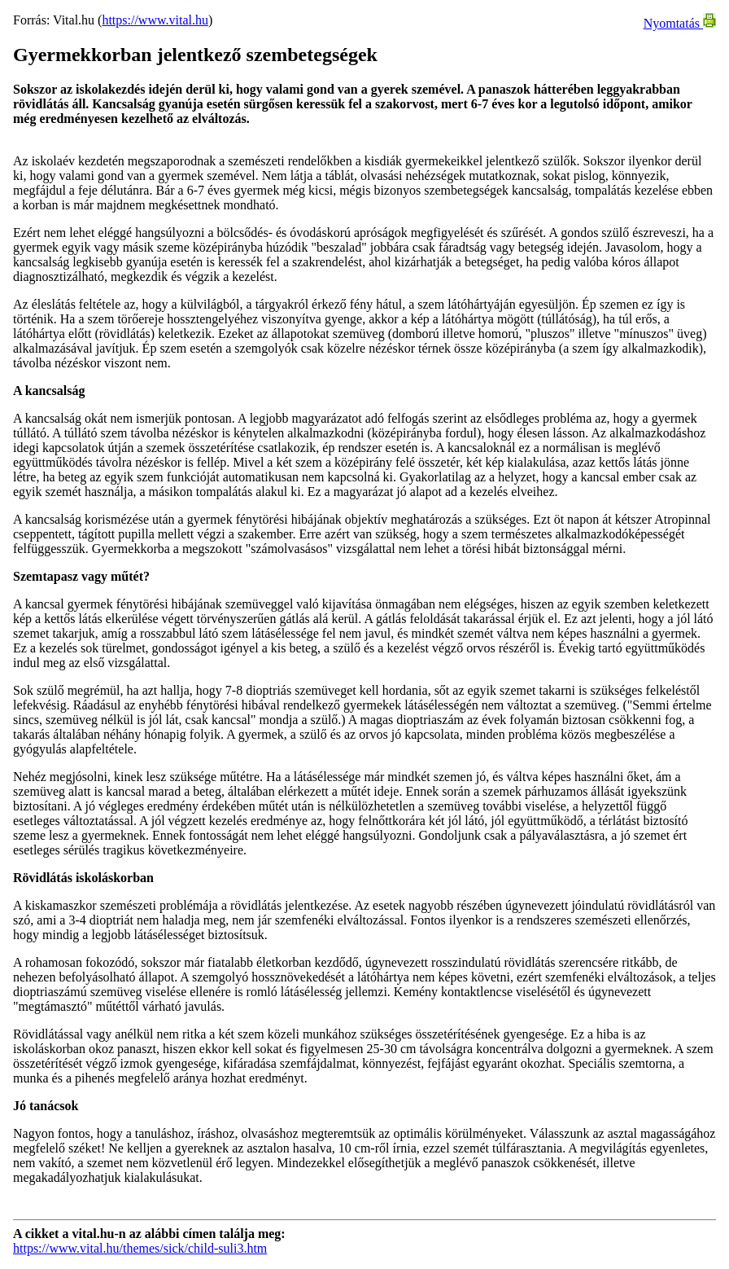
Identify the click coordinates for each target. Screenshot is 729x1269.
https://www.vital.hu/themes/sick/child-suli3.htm (140, 1248)
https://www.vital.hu (155, 20)
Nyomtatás (680, 23)
